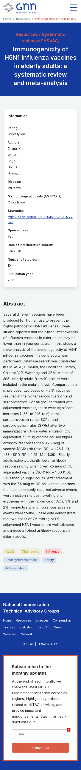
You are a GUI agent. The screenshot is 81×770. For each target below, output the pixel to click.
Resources (23, 18)
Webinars (10, 634)
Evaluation (26, 627)
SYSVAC (44, 627)
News (58, 627)
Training (9, 627)
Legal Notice (48, 644)
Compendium (62, 620)
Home (7, 18)
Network (27, 634)
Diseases (42, 620)
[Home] (19, 7)
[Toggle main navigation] (73, 7)
